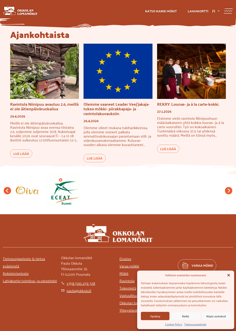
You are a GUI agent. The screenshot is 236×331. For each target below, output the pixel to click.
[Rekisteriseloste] (16, 273)
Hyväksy (155, 316)
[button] (228, 275)
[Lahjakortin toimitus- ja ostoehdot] (30, 280)
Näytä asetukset (216, 316)
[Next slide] (228, 190)
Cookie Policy (173, 324)
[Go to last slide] (7, 190)
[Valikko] (228, 11)
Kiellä (185, 316)
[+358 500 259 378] (78, 283)
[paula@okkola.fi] (76, 290)
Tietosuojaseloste (195, 324)
